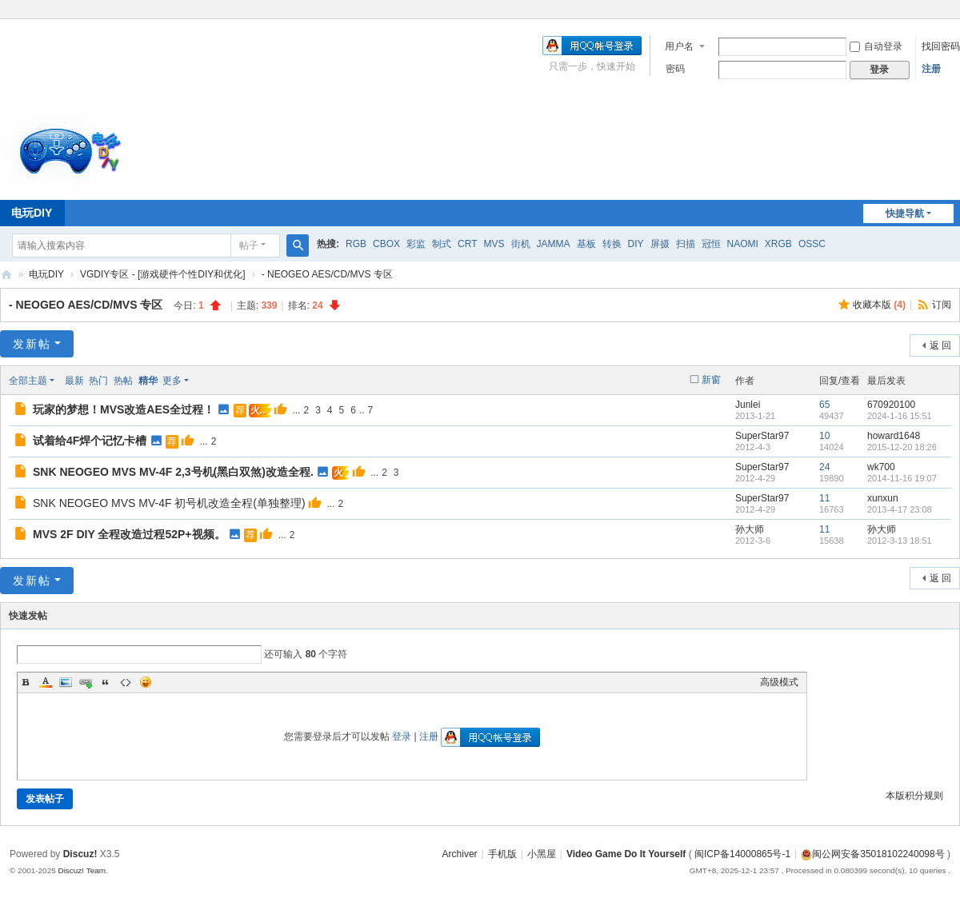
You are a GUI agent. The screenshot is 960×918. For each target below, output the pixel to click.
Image (66, 682)
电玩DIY (46, 274)
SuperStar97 (762, 435)
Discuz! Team (82, 870)
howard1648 (893, 435)
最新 (74, 380)
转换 (612, 243)
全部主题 (28, 380)
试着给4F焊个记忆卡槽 (89, 440)
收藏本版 (879, 304)
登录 (401, 736)
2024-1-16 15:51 (899, 416)
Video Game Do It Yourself (626, 854)
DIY (636, 243)
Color (46, 682)
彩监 (416, 243)
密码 (675, 68)
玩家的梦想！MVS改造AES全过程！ (123, 409)
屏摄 (660, 243)
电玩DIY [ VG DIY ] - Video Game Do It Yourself (6, 274)
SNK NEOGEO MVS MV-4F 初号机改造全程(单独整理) (169, 503)
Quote (106, 682)
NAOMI (742, 243)
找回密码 (941, 46)
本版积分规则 (914, 795)
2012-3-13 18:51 (899, 540)
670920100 (891, 404)
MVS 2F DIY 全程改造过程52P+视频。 (129, 534)
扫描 (685, 243)
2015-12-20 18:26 (902, 447)
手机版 (502, 854)
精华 (148, 380)
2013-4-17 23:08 (899, 509)
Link (86, 682)
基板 (586, 243)
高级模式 (779, 682)
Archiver (460, 854)
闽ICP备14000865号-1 (742, 854)
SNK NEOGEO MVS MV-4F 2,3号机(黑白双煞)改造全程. (173, 471)
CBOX (386, 243)
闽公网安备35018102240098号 (872, 854)
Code (126, 682)
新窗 (711, 379)
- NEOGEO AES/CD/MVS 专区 (327, 274)
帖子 (248, 245)
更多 (172, 380)
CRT (467, 243)
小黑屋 (541, 854)
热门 (98, 380)
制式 (441, 243)
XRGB (778, 243)
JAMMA (553, 243)
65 (824, 404)
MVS (493, 243)
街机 (520, 243)
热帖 (123, 380)
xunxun (882, 498)
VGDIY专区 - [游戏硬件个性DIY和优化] (163, 274)
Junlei (747, 404)
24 (824, 467)
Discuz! (80, 854)
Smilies (146, 682)
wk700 (881, 467)
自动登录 (876, 46)
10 (824, 435)
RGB (356, 243)
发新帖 (32, 343)
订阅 (941, 304)
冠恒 (711, 243)
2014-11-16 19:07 (902, 478)
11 (824, 498)
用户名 (679, 46)
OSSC (812, 243)
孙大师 (749, 529)
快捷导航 (905, 213)
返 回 (940, 345)
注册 (931, 68)
